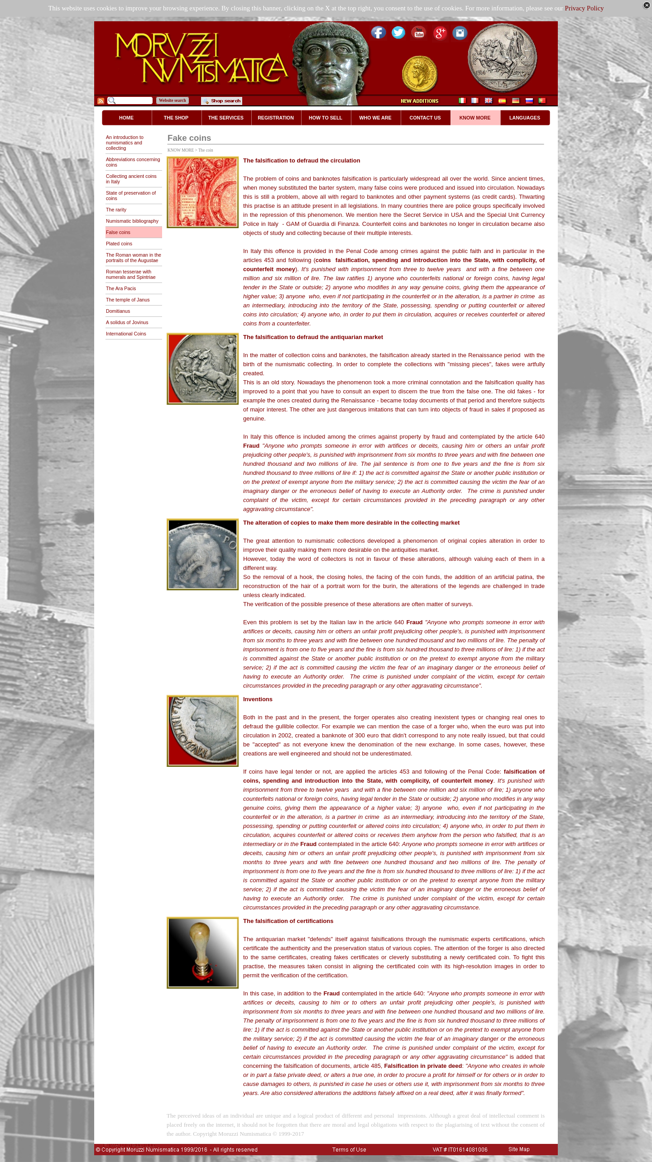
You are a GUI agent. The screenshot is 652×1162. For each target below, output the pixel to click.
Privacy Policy (584, 8)
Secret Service (422, 214)
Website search (172, 100)
